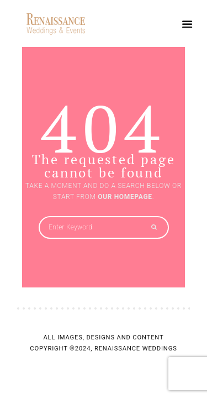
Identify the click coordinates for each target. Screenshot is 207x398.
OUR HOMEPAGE (125, 197)
